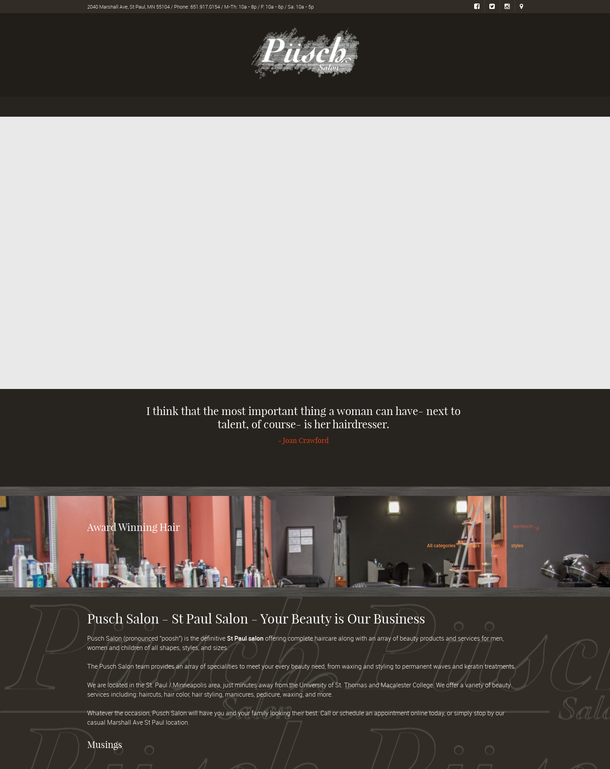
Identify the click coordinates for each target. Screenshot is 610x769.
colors (473, 545)
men (495, 545)
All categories (441, 545)
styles (517, 545)
